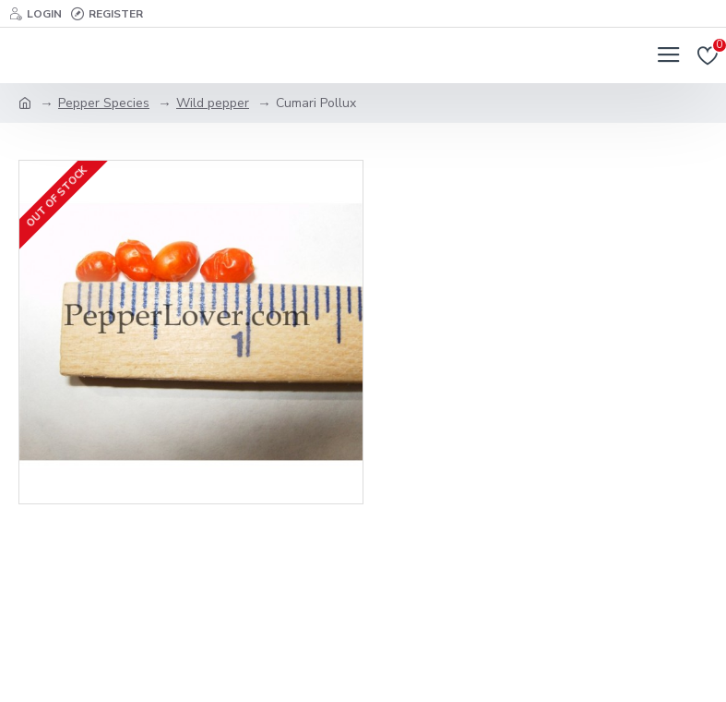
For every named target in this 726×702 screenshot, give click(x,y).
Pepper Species (103, 103)
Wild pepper (212, 103)
